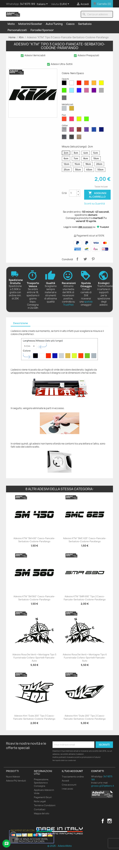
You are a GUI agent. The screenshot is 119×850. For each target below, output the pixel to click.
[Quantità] (73, 193)
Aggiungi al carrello (97, 194)
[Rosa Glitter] (72, 130)
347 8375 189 (27, 4)
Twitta (85, 259)
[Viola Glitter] (87, 130)
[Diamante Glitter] (65, 130)
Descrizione (20, 323)
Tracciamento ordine (73, 776)
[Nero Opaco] (65, 83)
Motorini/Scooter (30, 24)
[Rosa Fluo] (72, 120)
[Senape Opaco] (94, 83)
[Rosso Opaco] (80, 83)
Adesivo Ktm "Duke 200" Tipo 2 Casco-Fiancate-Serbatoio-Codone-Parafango (85, 717)
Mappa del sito (41, 813)
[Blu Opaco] (80, 91)
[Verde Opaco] (65, 91)
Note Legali (40, 801)
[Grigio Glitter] (65, 138)
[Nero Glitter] (72, 138)
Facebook (103, 821)
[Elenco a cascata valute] (65, 4)
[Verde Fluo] (87, 120)
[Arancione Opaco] (87, 83)
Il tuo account (72, 771)
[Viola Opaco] (94, 91)
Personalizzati (17, 30)
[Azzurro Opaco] (72, 91)
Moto (11, 24)
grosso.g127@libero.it (102, 785)
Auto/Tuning (54, 24)
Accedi (65, 780)
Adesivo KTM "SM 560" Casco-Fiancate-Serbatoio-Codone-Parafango (34, 598)
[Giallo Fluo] (80, 120)
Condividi (77, 259)
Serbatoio (85, 24)
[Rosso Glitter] (80, 130)
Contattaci (39, 809)
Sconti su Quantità (94, 203)
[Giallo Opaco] (102, 83)
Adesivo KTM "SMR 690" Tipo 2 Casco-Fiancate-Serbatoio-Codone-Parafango (85, 598)
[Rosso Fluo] (65, 120)
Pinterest (93, 259)
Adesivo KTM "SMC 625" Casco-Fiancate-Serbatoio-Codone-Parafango (84, 540)
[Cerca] (97, 14)
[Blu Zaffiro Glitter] (94, 130)
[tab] (20, 323)
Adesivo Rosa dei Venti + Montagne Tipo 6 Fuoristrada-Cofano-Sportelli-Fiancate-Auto (85, 657)
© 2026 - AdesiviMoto (59, 846)
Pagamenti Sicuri (43, 797)
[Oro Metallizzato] (72, 109)
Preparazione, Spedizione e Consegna (41, 782)
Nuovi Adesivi (13, 776)
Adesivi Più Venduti (16, 780)
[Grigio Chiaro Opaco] (102, 91)
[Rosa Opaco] (87, 91)
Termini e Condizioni (44, 805)
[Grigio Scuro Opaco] (65, 98)
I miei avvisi (67, 788)
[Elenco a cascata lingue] (43, 4)
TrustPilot (68, 304)
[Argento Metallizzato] (65, 109)
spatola (88, 301)
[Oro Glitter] (80, 138)
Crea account (69, 784)
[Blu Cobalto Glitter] (102, 130)
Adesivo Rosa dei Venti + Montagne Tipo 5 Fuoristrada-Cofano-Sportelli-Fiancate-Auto (34, 657)
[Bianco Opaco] (72, 83)
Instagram (109, 821)
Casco (70, 24)
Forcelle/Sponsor (42, 30)
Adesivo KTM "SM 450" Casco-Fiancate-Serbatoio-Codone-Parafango (34, 540)
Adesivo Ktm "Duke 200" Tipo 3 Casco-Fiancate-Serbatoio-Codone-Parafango (34, 717)
